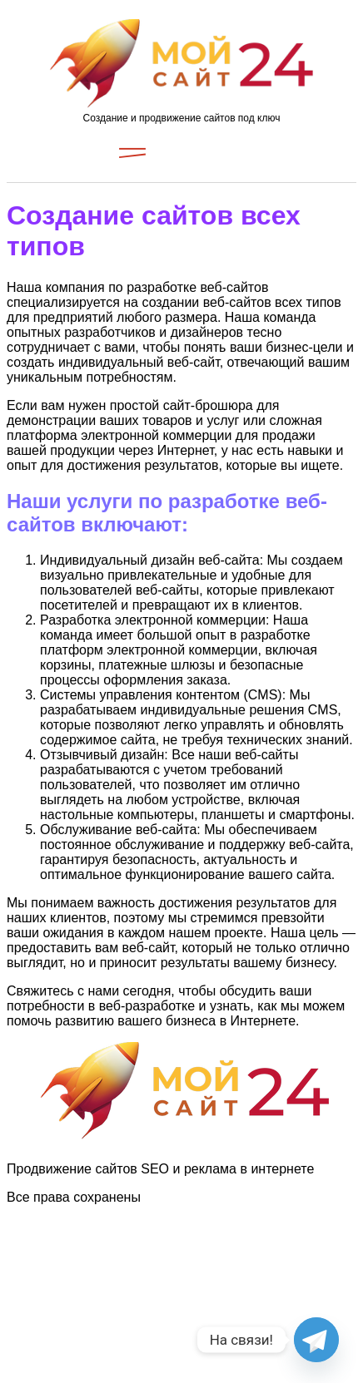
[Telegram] (316, 1339)
